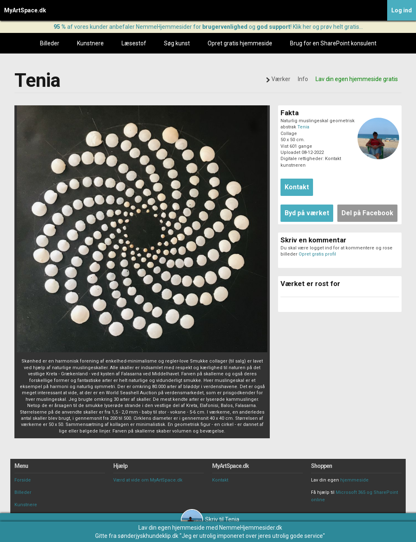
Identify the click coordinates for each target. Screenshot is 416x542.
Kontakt (220, 480)
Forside (22, 480)
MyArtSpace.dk (25, 10)
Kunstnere (90, 43)
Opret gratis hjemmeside (240, 43)
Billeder (49, 43)
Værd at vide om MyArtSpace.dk (147, 480)
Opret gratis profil (317, 254)
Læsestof (134, 43)
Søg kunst (177, 43)
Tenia (303, 127)
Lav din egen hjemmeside (171, 527)
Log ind (401, 10)
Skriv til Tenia (210, 519)
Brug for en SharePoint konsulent (333, 43)
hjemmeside (354, 480)
